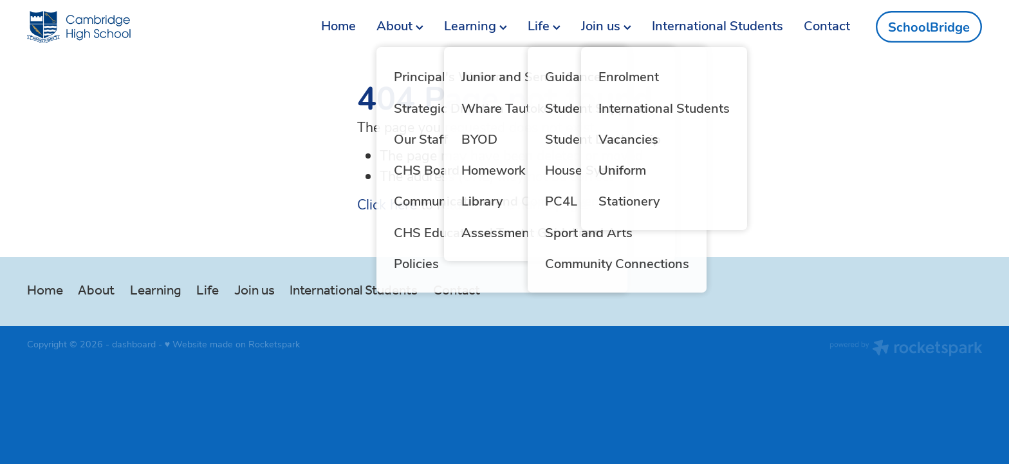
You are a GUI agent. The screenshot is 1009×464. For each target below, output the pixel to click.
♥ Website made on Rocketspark (232, 344)
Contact (827, 25)
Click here (387, 204)
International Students (717, 25)
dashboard (134, 344)
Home (338, 25)
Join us (606, 25)
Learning (475, 25)
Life (544, 25)
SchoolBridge (929, 26)
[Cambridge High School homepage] (122, 27)
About (399, 25)
